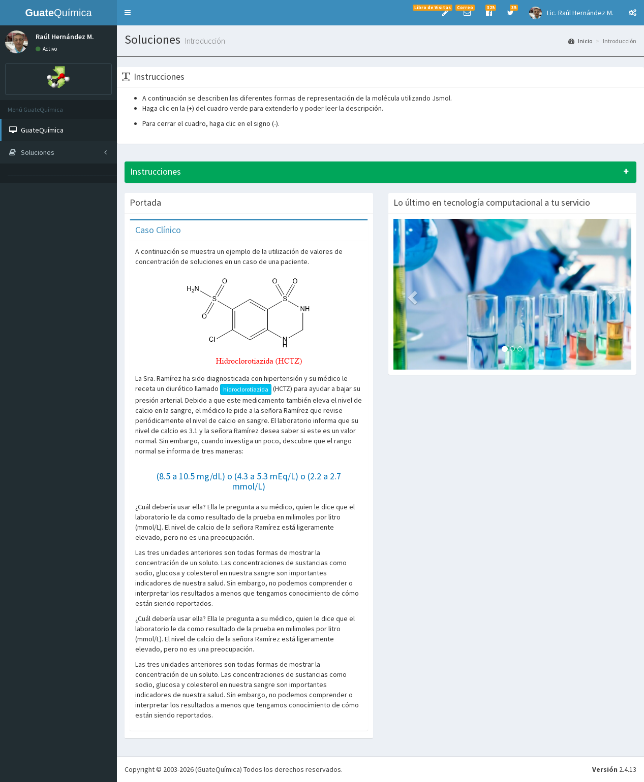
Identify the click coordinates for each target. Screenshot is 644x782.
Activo (46, 48)
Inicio (580, 41)
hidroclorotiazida (245, 389)
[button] (127, 12)
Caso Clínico (158, 230)
